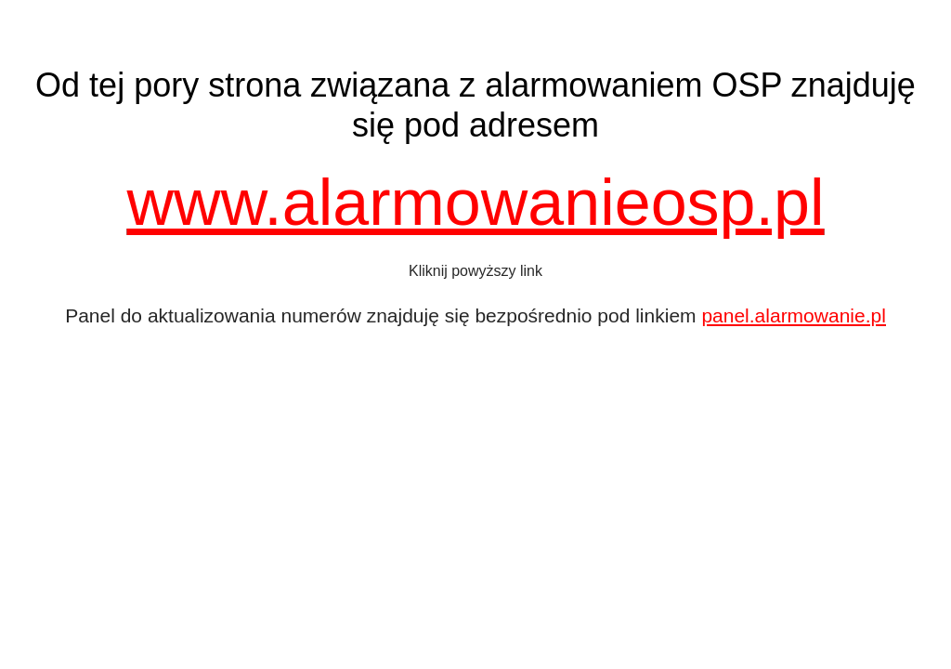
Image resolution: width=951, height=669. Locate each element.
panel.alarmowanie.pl (793, 315)
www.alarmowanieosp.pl (476, 202)
